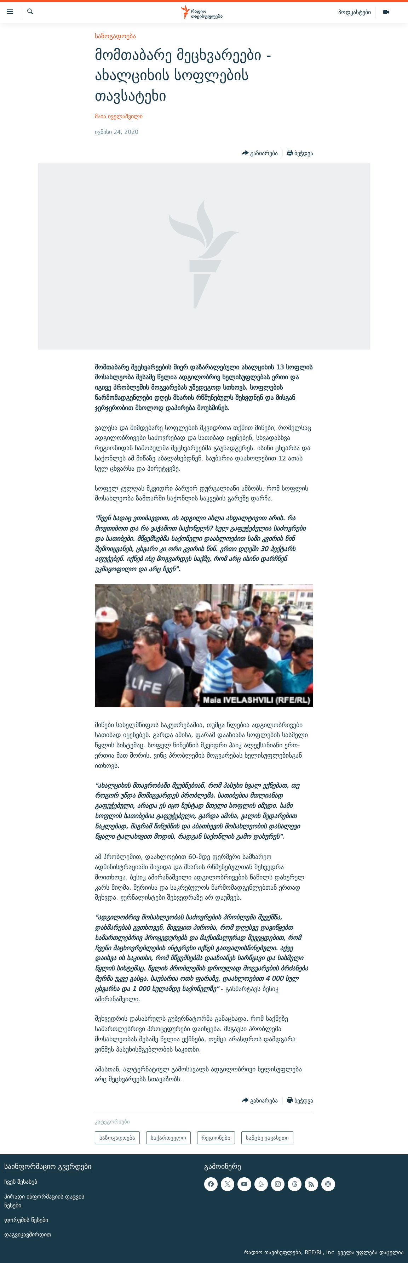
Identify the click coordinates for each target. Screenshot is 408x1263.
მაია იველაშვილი (119, 116)
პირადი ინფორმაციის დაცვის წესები (44, 1201)
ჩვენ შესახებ (20, 1181)
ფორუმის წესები (26, 1220)
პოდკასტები (354, 12)
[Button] (260, 153)
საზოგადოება (115, 35)
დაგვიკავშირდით (27, 1234)
